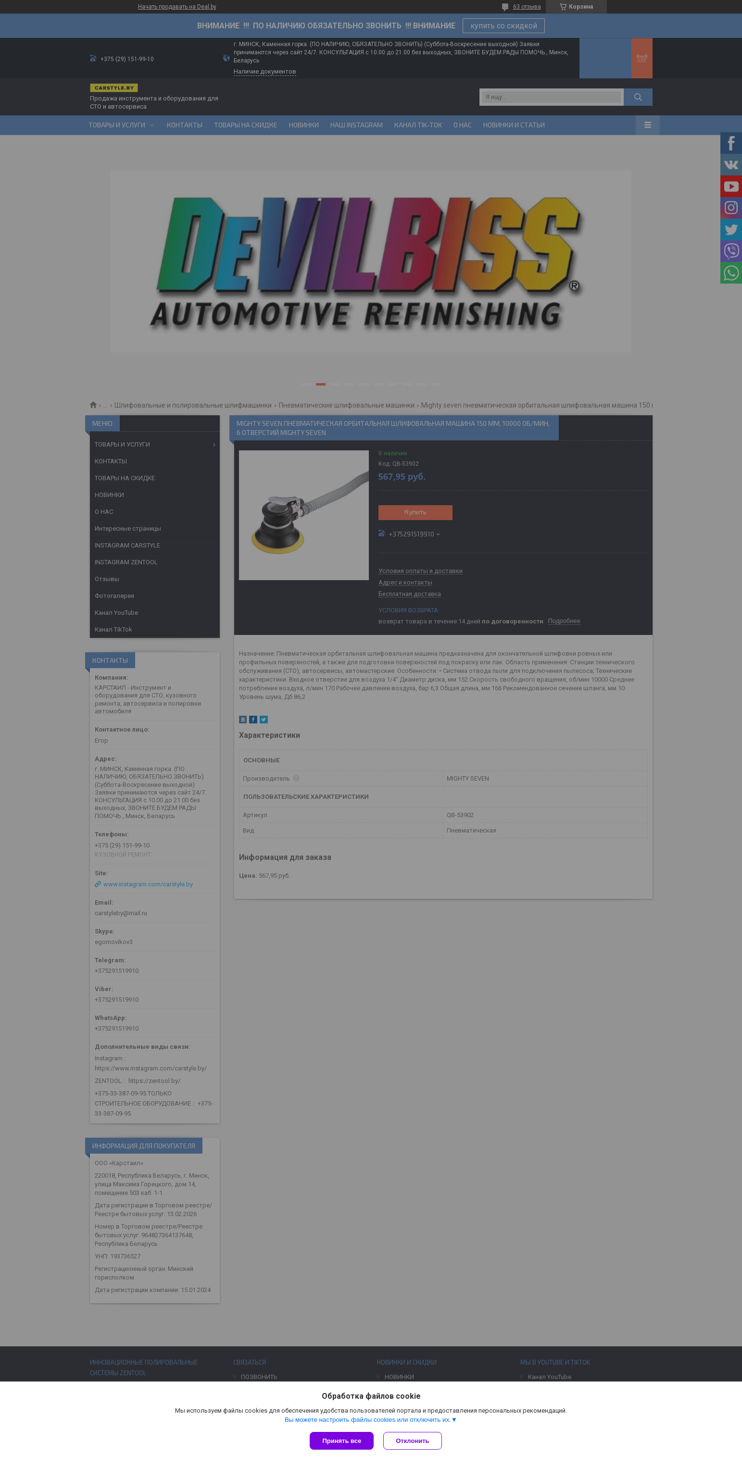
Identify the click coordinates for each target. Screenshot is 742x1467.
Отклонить (412, 1440)
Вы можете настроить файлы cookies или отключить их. (368, 1419)
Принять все (341, 1440)
